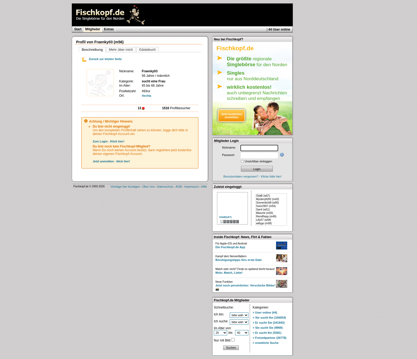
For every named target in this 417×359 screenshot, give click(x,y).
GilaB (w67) (263, 195)
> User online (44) (265, 312)
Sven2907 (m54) (266, 206)
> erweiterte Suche (266, 342)
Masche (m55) (264, 213)
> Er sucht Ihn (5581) (267, 332)
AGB (179, 186)
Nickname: (229, 147)
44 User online (279, 29)
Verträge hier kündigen (125, 186)
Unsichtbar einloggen (258, 161)
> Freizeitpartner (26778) (269, 337)
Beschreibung (92, 50)
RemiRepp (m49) (266, 216)
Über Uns (148, 186)
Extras (109, 29)
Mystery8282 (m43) (267, 199)
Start (77, 29)
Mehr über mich (121, 50)
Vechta (146, 95)
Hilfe (204, 186)
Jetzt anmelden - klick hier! (111, 161)
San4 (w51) (263, 209)
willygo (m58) (264, 223)
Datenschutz (165, 186)
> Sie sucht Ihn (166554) (269, 317)
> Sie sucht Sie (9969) (268, 327)
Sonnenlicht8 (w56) (267, 202)
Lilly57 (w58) (263, 219)
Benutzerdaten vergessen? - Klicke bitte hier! (252, 176)
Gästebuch (147, 50)
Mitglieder (92, 29)
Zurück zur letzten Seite (101, 59)
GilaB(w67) (225, 217)
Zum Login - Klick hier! (108, 141)
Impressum (191, 186)
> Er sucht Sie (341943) (269, 322)
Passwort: (228, 155)
